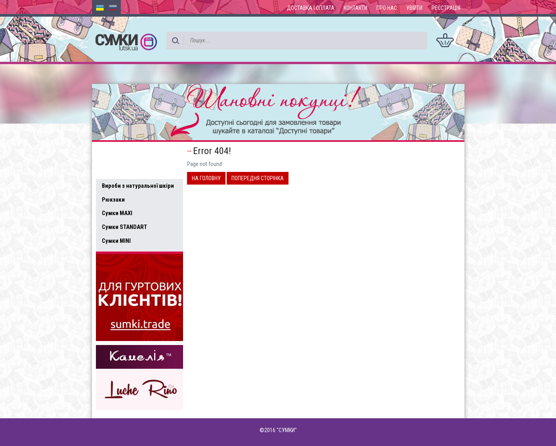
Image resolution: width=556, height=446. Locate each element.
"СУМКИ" (287, 430)
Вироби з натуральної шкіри (138, 185)
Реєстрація (446, 8)
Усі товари (119, 169)
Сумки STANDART (124, 227)
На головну (206, 178)
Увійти (414, 8)
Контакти (355, 8)
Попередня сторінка (257, 178)
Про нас (386, 8)
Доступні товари (129, 153)
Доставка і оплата (310, 8)
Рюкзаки (113, 199)
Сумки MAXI (117, 213)
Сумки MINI (116, 240)
